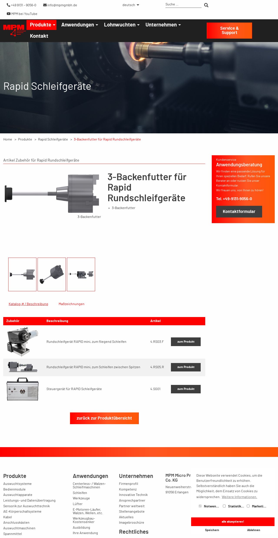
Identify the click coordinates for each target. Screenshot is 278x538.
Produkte (40, 25)
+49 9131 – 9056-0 (21, 5)
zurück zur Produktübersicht (104, 439)
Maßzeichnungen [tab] (71, 304)
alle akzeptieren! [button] (233, 521)
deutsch (128, 5)
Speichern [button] (212, 530)
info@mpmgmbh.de (60, 5)
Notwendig (210, 506)
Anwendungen (77, 25)
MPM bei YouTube (22, 14)
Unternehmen (161, 25)
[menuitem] (129, 5)
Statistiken (234, 506)
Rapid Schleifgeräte (53, 139)
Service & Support (229, 30)
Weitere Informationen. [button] (239, 497)
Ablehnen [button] (253, 530)
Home (7, 139)
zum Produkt (185, 362)
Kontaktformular (239, 211)
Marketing (257, 506)
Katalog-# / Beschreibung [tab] (28, 304)
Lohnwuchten (120, 25)
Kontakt (39, 36)
